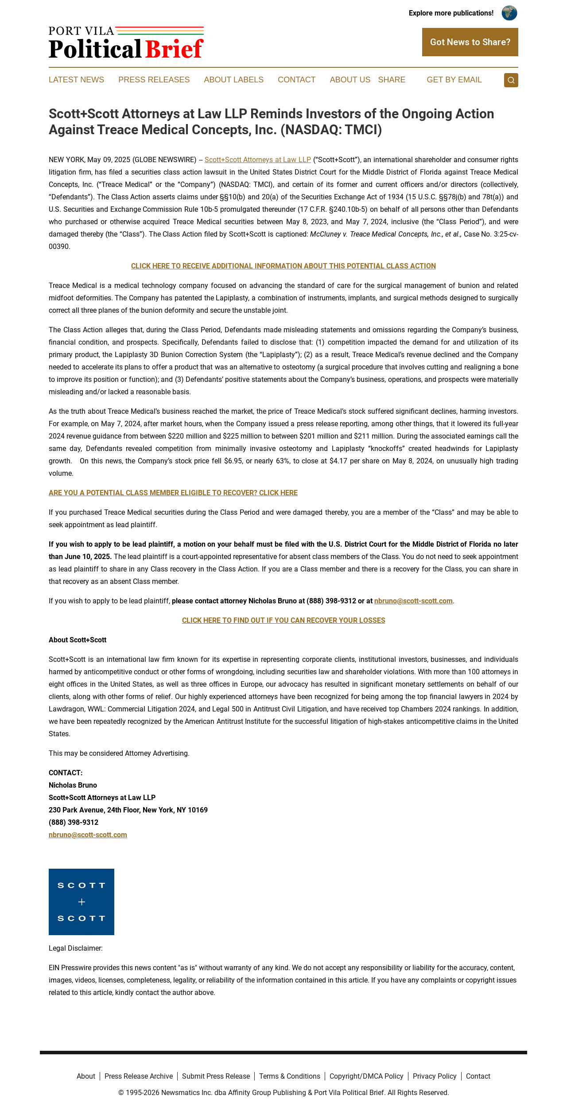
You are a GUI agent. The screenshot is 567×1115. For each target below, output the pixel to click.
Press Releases (154, 79)
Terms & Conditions (289, 1076)
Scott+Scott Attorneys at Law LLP (258, 159)
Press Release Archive (139, 1076)
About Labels (234, 79)
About (86, 1076)
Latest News (76, 79)
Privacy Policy (435, 1076)
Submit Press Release (216, 1076)
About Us (350, 79)
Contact (297, 79)
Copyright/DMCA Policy (367, 1076)
